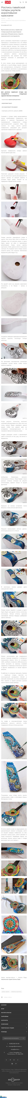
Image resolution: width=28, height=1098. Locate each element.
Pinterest (16, 1063)
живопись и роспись (16, 991)
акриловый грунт (7, 103)
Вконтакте (6, 1059)
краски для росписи (14, 99)
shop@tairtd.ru (15, 1049)
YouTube (14, 1059)
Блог (2, 1008)
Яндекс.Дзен (12, 1063)
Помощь (4, 1031)
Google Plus (21, 1059)
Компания (4, 1024)
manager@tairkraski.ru (15, 1046)
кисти (20, 110)
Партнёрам (4, 1016)
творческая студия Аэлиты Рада (10, 979)
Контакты (4, 1020)
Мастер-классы (6, 1012)
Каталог (4, 1005)
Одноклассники (17, 1059)
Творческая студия (7, 1028)
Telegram (10, 1059)
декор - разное (5, 991)
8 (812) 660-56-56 (14, 1043)
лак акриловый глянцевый (9, 107)
